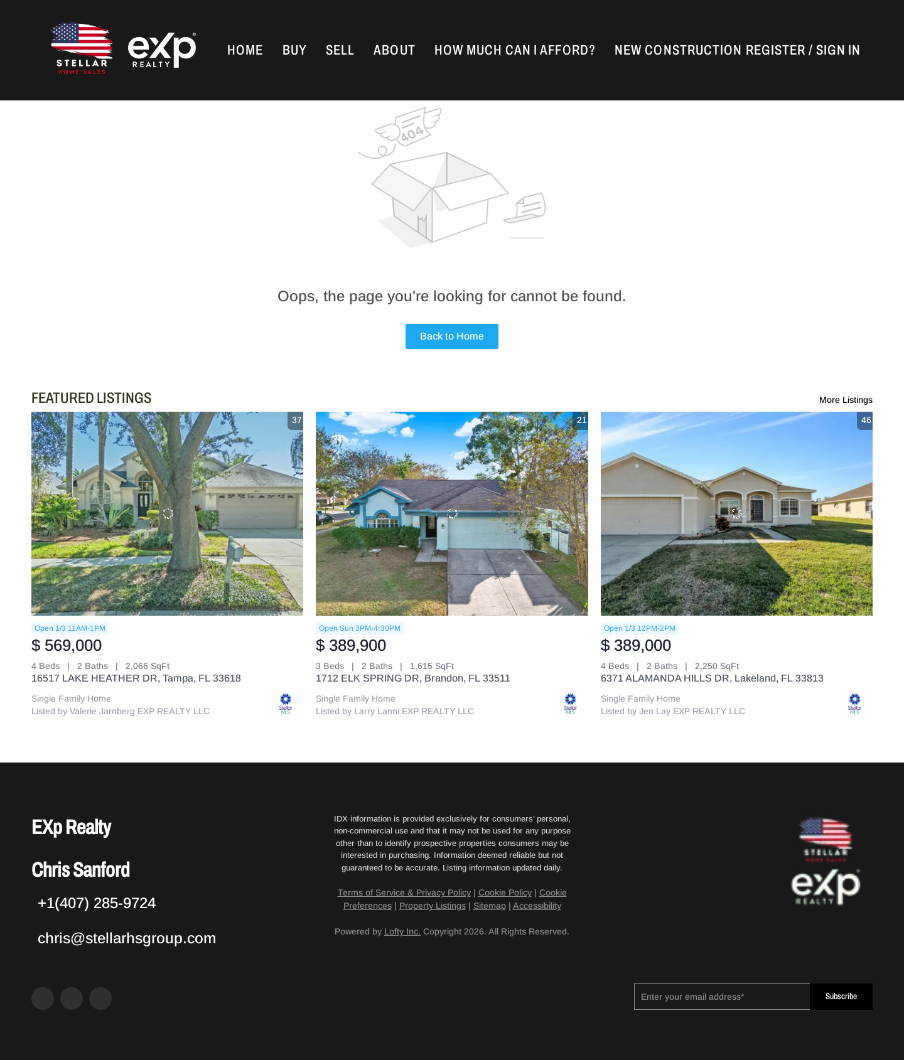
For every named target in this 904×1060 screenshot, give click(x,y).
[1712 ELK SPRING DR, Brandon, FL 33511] (452, 514)
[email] (722, 996)
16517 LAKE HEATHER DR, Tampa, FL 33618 (136, 678)
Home (245, 50)
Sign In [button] (838, 50)
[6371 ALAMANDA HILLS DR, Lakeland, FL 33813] (737, 514)
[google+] (100, 998)
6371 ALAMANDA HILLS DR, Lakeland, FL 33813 (712, 678)
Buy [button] (294, 50)
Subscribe (841, 996)
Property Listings (432, 906)
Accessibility (537, 906)
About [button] (395, 50)
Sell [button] (340, 50)
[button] (80, 50)
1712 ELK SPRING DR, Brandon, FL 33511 (413, 678)
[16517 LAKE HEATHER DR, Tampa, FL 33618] (167, 514)
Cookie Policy (505, 892)
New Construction (679, 50)
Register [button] (775, 50)
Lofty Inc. (402, 931)
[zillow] (71, 998)
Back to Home (452, 336)
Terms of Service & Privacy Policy (404, 892)
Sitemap (489, 906)
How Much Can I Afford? (515, 50)
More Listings (846, 400)
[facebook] (42, 998)
